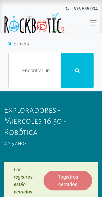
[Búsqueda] (77, 70)
